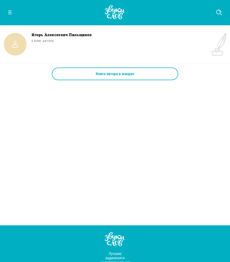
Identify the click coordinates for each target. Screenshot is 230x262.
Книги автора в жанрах (115, 74)
